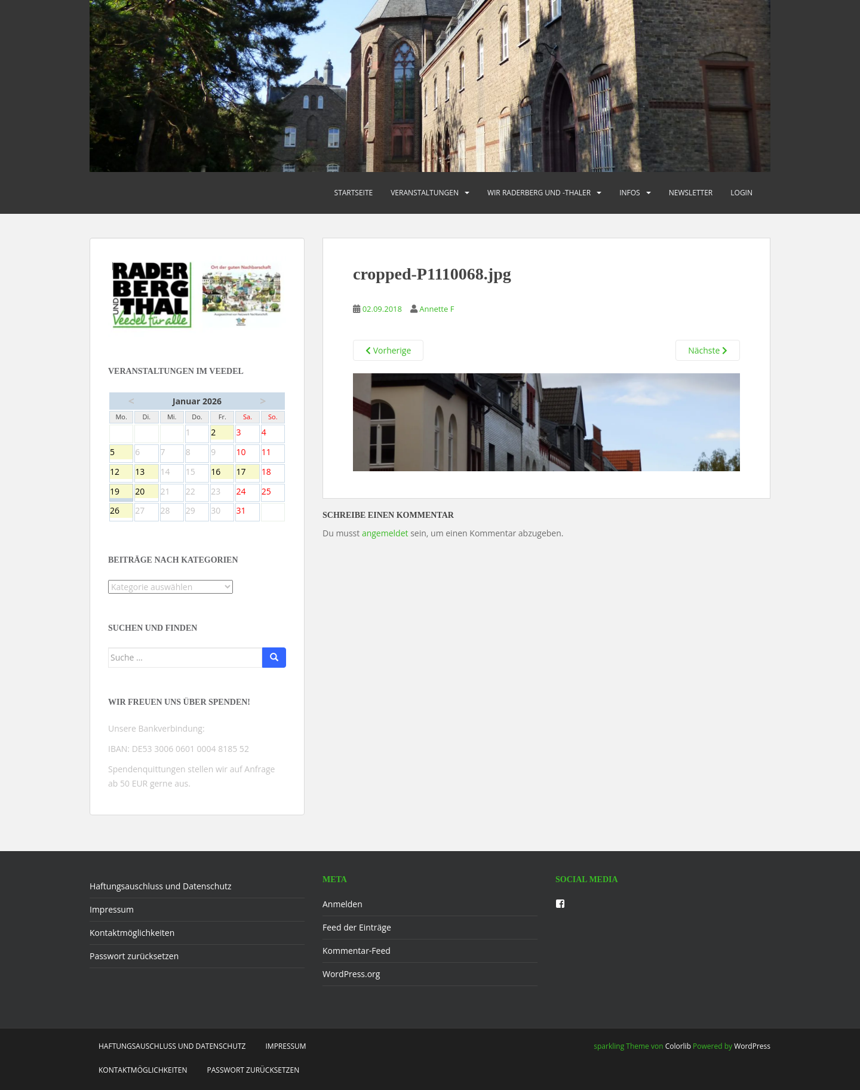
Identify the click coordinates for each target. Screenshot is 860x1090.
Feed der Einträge (356, 927)
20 (146, 492)
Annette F (436, 308)
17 (247, 472)
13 (146, 472)
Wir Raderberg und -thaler (539, 193)
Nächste (707, 350)
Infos (629, 193)
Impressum (112, 909)
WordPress (752, 1046)
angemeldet (385, 533)
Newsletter (691, 193)
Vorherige (388, 350)
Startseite (353, 193)
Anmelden (342, 904)
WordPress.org (351, 974)
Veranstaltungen (425, 193)
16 (222, 472)
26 (121, 511)
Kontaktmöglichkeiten (132, 932)
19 (121, 492)
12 (121, 472)
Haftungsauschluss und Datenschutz (161, 886)
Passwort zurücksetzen (134, 956)
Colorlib (678, 1046)
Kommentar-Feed (356, 950)
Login (741, 193)
